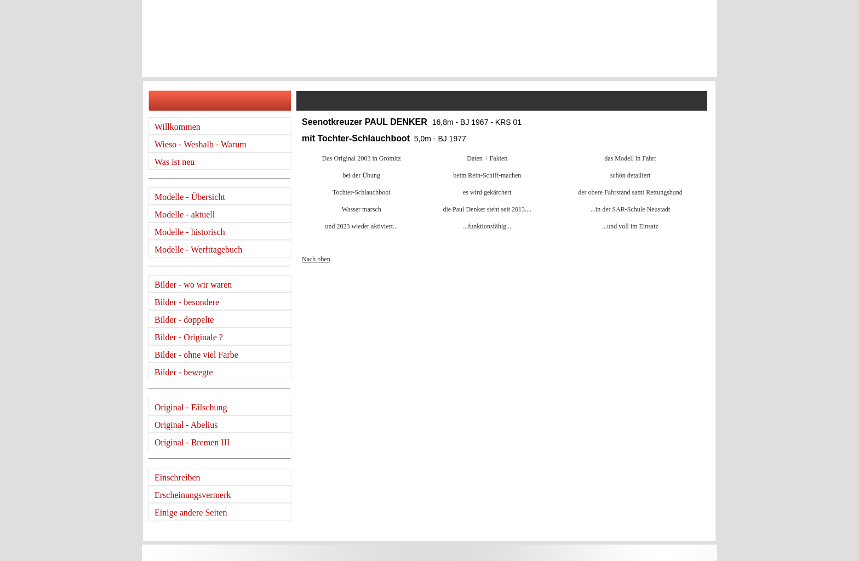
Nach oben (316, 259)
